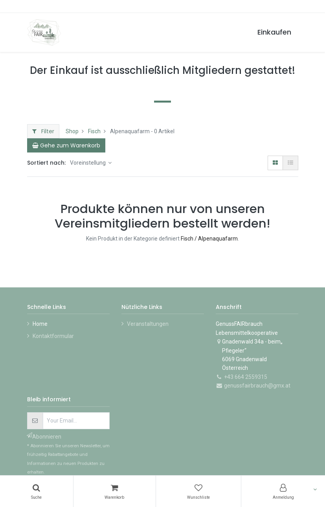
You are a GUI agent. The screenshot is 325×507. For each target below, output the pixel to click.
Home (40, 324)
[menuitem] (274, 32)
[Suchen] (36, 491)
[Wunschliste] (198, 491)
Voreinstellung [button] (88, 163)
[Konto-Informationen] (283, 491)
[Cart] (66, 145)
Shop (72, 131)
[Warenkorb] (114, 491)
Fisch (94, 131)
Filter (43, 131)
